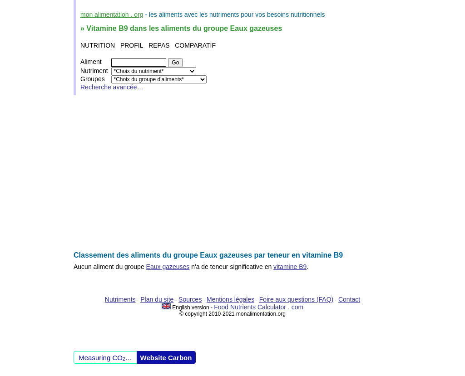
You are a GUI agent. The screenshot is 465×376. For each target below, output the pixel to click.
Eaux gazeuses (168, 266)
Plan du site (156, 299)
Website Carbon (166, 357)
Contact (349, 299)
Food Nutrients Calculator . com (258, 307)
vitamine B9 (290, 266)
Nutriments (120, 299)
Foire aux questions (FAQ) (296, 299)
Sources (190, 299)
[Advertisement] (232, 173)
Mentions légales (230, 299)
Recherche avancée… (111, 87)
